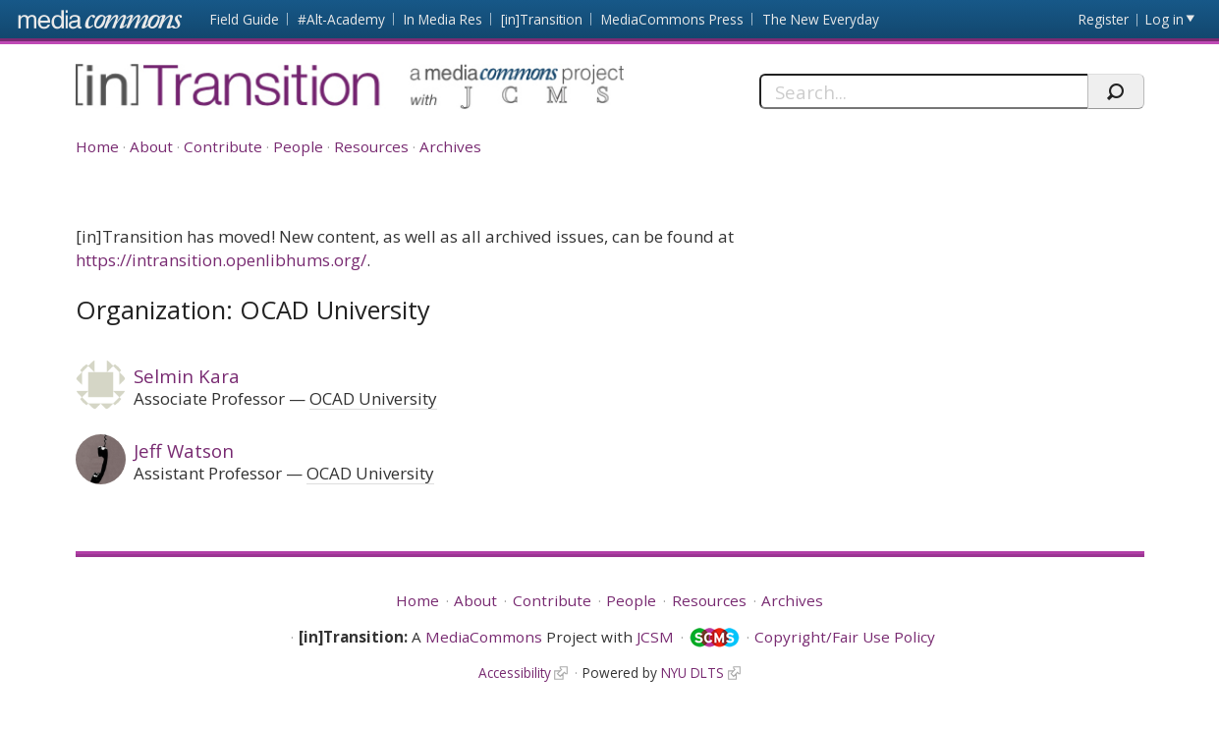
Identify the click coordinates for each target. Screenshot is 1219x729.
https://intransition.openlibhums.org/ (221, 260)
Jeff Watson (184, 450)
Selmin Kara (187, 376)
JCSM (655, 636)
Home (97, 146)
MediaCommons (483, 636)
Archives (450, 146)
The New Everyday (820, 19)
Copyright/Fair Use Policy (844, 636)
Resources (371, 146)
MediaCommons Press (672, 19)
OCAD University (373, 398)
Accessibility (514, 672)
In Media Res (443, 19)
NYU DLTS (692, 672)
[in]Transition (541, 19)
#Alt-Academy (341, 19)
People (298, 146)
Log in (1164, 19)
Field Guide (244, 19)
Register (1104, 19)
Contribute (223, 146)
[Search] (923, 91)
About (151, 146)
